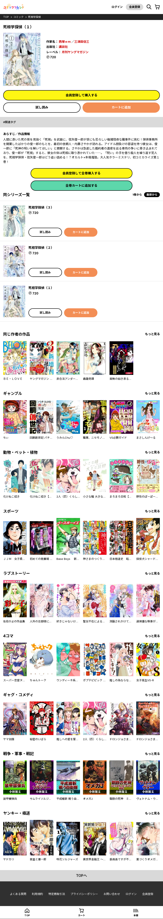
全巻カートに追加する (81, 186)
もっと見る (152, 334)
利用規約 (37, 894)
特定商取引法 (56, 894)
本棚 (135, 915)
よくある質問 (18, 894)
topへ (81, 875)
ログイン (117, 7)
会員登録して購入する (81, 95)
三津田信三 (81, 41)
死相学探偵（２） (41, 248)
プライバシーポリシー (84, 894)
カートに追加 (121, 107)
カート (81, 915)
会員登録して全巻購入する (81, 173)
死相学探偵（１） (41, 288)
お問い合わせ (112, 894)
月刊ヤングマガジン (75, 52)
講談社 (63, 46)
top (6, 16)
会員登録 (134, 7)
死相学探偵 (34, 16)
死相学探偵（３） (41, 207)
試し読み (41, 107)
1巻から (137, 194)
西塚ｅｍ (65, 41)
